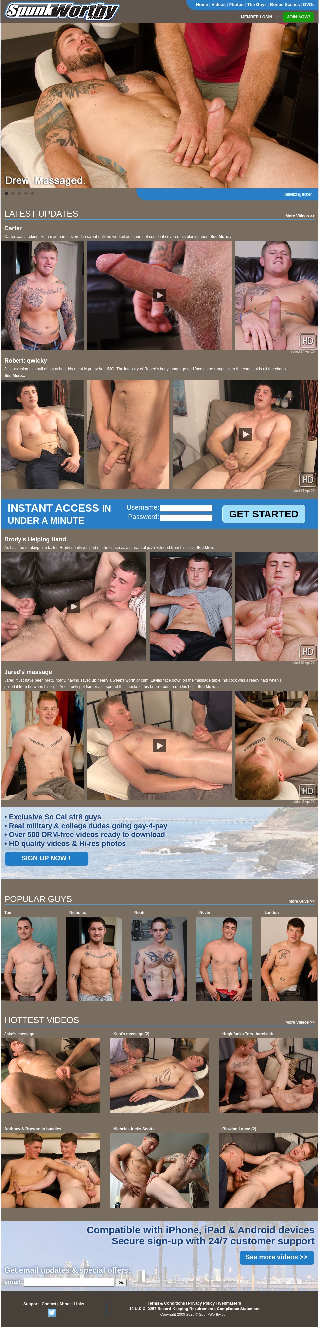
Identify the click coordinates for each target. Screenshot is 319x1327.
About (65, 1304)
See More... (220, 236)
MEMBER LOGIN (256, 17)
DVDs (309, 4)
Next (309, 105)
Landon (272, 912)
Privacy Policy (201, 1303)
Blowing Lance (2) (239, 1129)
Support (31, 1304)
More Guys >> (302, 901)
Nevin (204, 912)
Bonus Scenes (285, 4)
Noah (139, 912)
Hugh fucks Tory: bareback (247, 1034)
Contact (49, 1304)
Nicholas (77, 912)
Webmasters (229, 1303)
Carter (13, 228)
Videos (219, 4)
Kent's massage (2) (131, 1034)
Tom (8, 912)
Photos (236, 4)
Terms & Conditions (166, 1303)
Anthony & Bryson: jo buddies (32, 1129)
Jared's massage (28, 672)
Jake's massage (19, 1034)
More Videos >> (300, 216)
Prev (9, 105)
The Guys (256, 4)
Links (79, 1304)
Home (202, 4)
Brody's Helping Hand (35, 539)
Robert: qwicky (25, 360)
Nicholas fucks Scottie (134, 1129)
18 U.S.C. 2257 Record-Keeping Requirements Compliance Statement (194, 1309)
